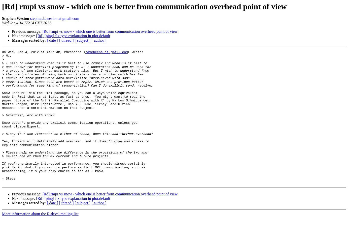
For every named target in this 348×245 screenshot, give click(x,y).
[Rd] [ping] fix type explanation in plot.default (73, 36)
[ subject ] (83, 40)
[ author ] (99, 40)
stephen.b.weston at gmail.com (54, 18)
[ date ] (52, 40)
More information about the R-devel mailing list (40, 241)
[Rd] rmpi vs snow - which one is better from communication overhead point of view (110, 31)
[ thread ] (66, 40)
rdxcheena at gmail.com (106, 52)
